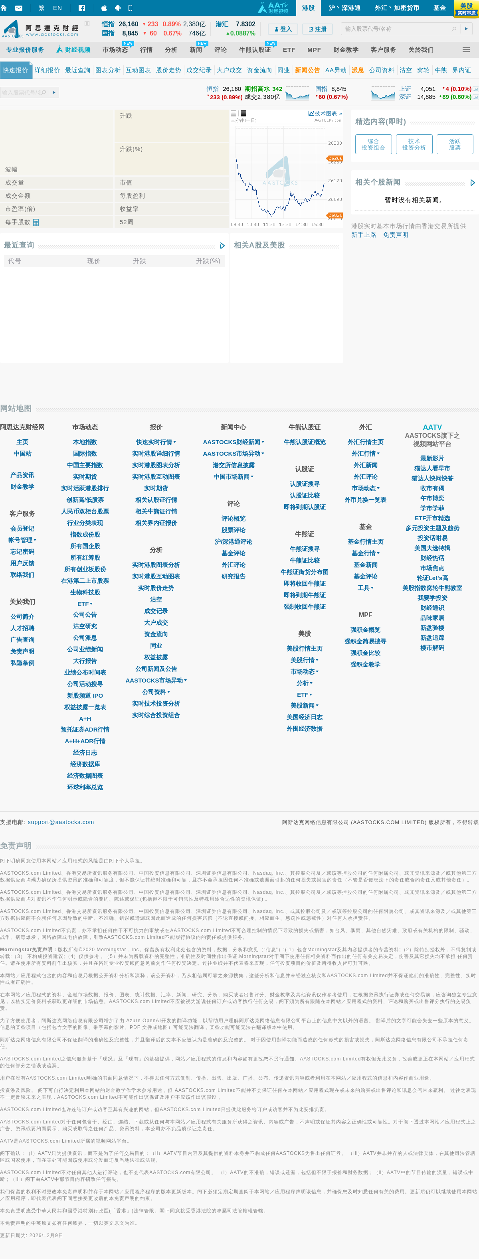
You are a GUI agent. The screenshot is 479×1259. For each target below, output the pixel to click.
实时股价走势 (156, 587)
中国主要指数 (85, 465)
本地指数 (85, 442)
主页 (22, 442)
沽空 (156, 599)
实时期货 (85, 476)
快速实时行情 (156, 442)
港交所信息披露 (234, 465)
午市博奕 (432, 498)
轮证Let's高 (432, 577)
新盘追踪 (432, 637)
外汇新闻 (366, 465)
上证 (405, 88)
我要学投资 (432, 597)
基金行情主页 (366, 541)
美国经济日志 (305, 717)
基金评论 (233, 553)
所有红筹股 (85, 557)
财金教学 (22, 486)
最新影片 (432, 458)
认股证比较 (305, 495)
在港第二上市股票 (85, 580)
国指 (321, 88)
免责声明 (396, 234)
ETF (85, 603)
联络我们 (22, 574)
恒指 (213, 88)
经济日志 (85, 752)
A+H (85, 718)
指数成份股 (85, 534)
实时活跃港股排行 (85, 488)
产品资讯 (22, 475)
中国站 (23, 453)
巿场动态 (366, 488)
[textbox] (407, 28)
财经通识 (432, 607)
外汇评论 (233, 564)
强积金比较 (365, 652)
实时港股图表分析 (156, 465)
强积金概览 (365, 629)
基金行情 (366, 553)
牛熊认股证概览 (305, 442)
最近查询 (19, 245)
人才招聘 (22, 628)
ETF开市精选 (432, 518)
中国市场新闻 (233, 476)
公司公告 (85, 614)
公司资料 (156, 692)
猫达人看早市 (432, 468)
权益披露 (156, 657)
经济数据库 (85, 764)
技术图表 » (328, 113)
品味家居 (432, 617)
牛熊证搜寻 (305, 548)
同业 (156, 645)
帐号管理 (22, 540)
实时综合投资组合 (156, 715)
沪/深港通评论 (233, 541)
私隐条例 (22, 662)
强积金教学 (365, 664)
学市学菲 (432, 508)
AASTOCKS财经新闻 (233, 442)
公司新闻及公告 (156, 668)
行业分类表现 (85, 522)
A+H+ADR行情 (85, 741)
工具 (366, 587)
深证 (405, 96)
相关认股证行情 (156, 499)
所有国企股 (85, 546)
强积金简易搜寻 (365, 641)
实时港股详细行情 (156, 453)
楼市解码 (432, 647)
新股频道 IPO (85, 695)
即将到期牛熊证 (305, 595)
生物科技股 (85, 592)
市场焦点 (432, 568)
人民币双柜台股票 (85, 511)
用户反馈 (22, 563)
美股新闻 (305, 705)
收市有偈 (432, 488)
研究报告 (233, 576)
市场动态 (305, 671)
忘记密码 (22, 551)
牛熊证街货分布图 (305, 572)
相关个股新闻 (378, 182)
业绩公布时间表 (85, 672)
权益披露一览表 (85, 707)
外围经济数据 (305, 728)
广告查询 (22, 639)
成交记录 (156, 611)
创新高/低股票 (85, 499)
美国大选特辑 (432, 548)
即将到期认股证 (305, 507)
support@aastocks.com (61, 822)
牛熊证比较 (305, 560)
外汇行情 (366, 453)
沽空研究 (85, 626)
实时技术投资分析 (156, 703)
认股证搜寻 (305, 483)
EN (57, 7)
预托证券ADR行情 (85, 729)
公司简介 (22, 616)
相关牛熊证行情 (156, 511)
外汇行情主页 (366, 442)
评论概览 (233, 518)
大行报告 (85, 660)
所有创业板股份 (85, 569)
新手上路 (364, 234)
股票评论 (233, 530)
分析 (305, 683)
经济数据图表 (85, 775)
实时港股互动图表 (156, 476)
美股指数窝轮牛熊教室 (432, 587)
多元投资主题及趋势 (432, 528)
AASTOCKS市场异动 (156, 680)
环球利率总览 (85, 787)
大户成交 (156, 622)
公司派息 (85, 637)
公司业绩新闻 (85, 649)
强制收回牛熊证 (305, 606)
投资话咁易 (432, 538)
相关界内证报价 (156, 522)
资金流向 (156, 634)
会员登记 (22, 528)
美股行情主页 (305, 648)
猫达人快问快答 (432, 478)
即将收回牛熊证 (305, 583)
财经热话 (432, 558)
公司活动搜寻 (85, 684)
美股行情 (305, 660)
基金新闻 (366, 564)
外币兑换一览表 (365, 499)
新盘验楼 (432, 627)
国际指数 (85, 453)
